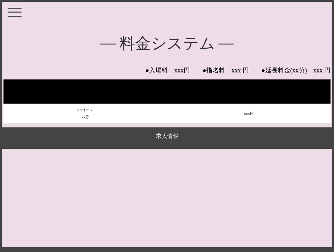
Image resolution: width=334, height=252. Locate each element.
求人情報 (167, 136)
